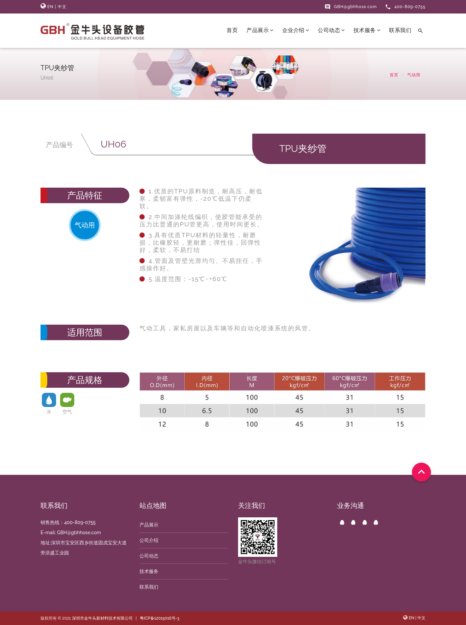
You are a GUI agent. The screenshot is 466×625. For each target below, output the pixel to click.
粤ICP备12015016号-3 (159, 618)
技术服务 (367, 30)
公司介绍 (148, 540)
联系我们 (400, 30)
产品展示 (260, 30)
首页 (232, 30)
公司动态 (331, 30)
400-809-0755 (405, 6)
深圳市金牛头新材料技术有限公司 (102, 618)
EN (50, 6)
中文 (62, 6)
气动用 (413, 75)
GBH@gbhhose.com (351, 6)
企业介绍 (295, 30)
